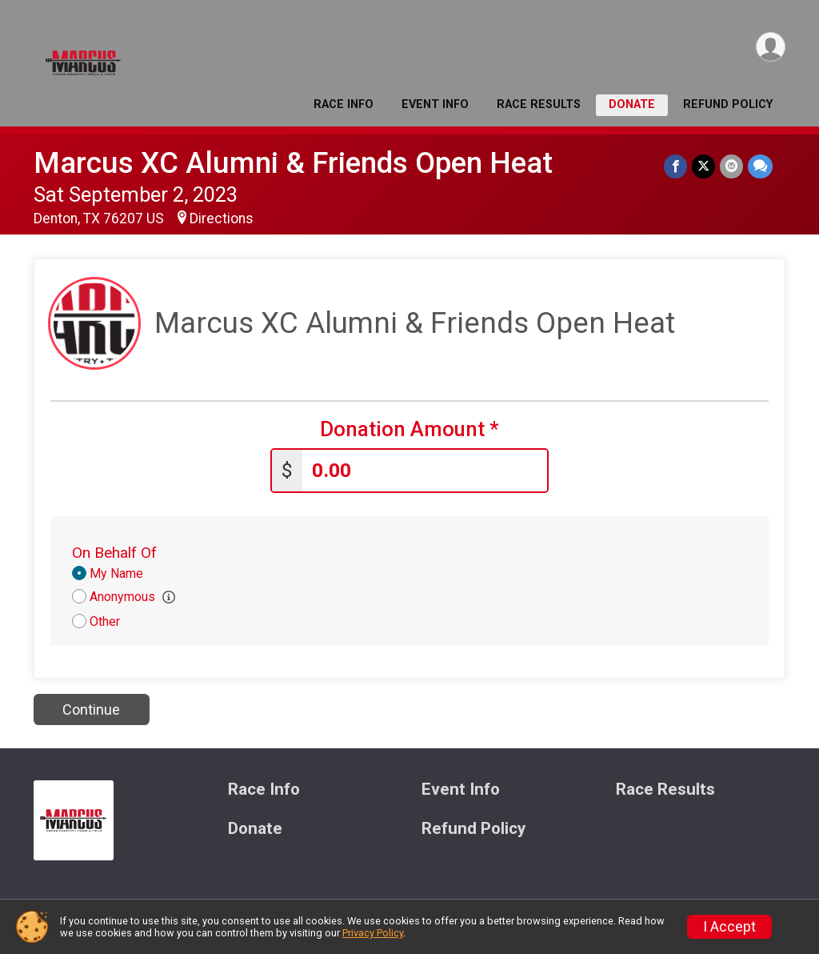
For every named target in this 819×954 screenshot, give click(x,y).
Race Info (344, 104)
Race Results (539, 104)
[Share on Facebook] (675, 166)
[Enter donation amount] (424, 471)
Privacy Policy (372, 933)
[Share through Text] (760, 166)
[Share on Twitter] (703, 166)
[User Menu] (770, 47)
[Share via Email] (731, 166)
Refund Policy (728, 104)
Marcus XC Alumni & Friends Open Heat (293, 163)
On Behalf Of (114, 552)
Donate (632, 104)
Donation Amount (409, 429)
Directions (222, 218)
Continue (91, 709)
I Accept (729, 927)
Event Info (435, 104)
